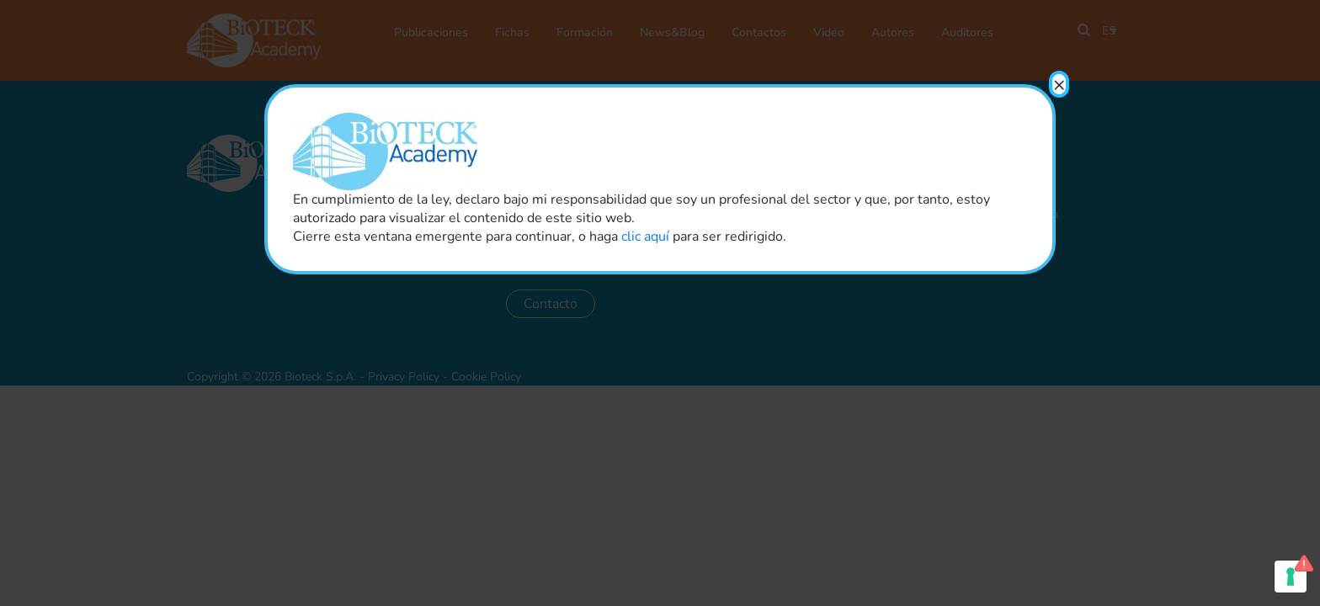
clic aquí (645, 236)
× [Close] (1059, 84)
